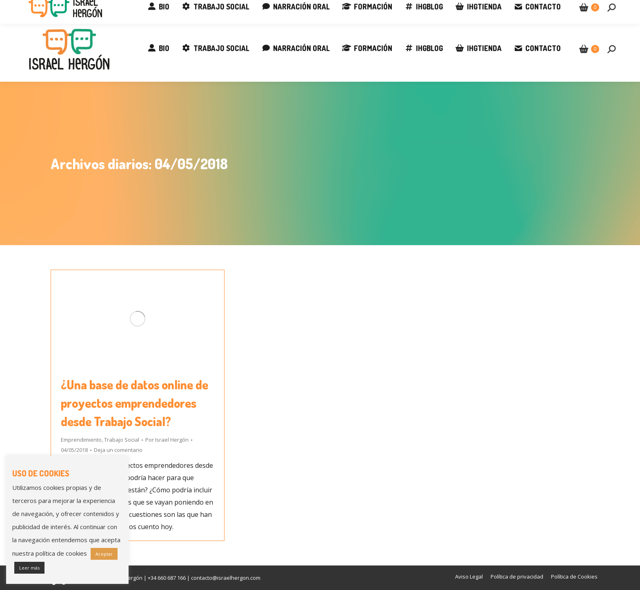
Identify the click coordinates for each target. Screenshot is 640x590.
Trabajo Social (121, 439)
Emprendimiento (81, 439)
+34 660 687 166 (51, 8)
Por (167, 439)
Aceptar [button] (104, 554)
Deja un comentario (118, 450)
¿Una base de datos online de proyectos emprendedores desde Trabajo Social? (134, 403)
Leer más (29, 568)
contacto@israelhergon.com (129, 8)
